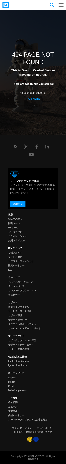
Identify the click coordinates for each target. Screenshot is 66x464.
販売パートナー (16, 265)
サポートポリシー (17, 319)
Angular (12, 377)
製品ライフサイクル (18, 307)
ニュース (13, 406)
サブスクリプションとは (21, 261)
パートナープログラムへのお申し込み (28, 419)
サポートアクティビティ (21, 344)
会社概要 (13, 402)
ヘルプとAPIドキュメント (21, 282)
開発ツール (14, 223)
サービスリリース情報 (19, 311)
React (11, 386)
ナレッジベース (16, 286)
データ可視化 (15, 232)
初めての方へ (15, 219)
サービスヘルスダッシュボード (24, 328)
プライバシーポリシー (23, 428)
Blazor (11, 382)
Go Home (34, 98)
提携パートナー (16, 415)
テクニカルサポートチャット (23, 324)
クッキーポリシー (45, 428)
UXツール (13, 227)
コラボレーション (17, 236)
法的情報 (13, 411)
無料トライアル (16, 240)
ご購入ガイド (15, 252)
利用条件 (18, 432)
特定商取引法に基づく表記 (39, 432)
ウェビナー (14, 295)
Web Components (17, 390)
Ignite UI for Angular (18, 361)
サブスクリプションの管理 (22, 340)
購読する (17, 203)
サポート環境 (15, 315)
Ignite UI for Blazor (18, 365)
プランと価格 (15, 257)
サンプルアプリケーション (22, 290)
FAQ (10, 270)
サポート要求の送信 (18, 349)
